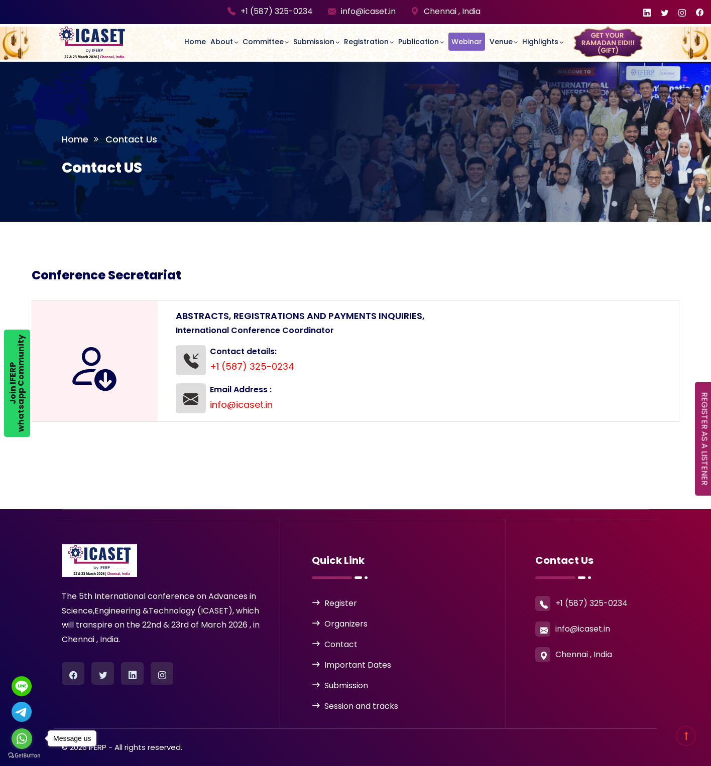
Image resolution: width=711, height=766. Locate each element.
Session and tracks (361, 706)
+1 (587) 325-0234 (277, 11)
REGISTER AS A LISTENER (704, 439)
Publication (418, 42)
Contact (341, 644)
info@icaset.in (368, 11)
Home (195, 42)
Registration (366, 42)
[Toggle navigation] (155, 33)
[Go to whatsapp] (22, 738)
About (221, 42)
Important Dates (357, 665)
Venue (501, 42)
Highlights (540, 42)
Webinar (466, 42)
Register (340, 603)
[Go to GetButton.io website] (24, 755)
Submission (313, 42)
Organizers (346, 624)
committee (263, 42)
